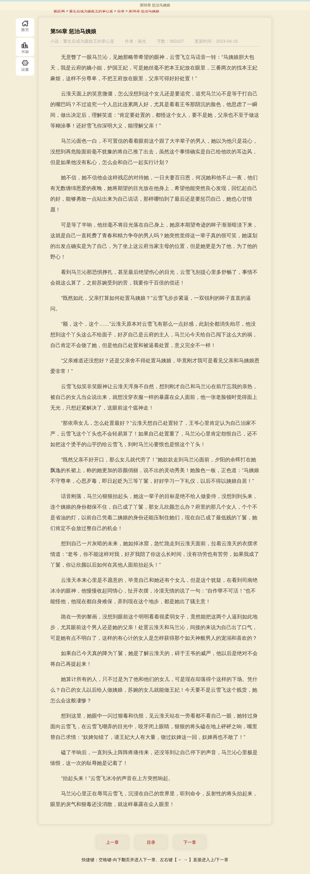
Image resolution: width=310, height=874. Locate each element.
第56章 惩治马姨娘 (144, 11)
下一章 (189, 842)
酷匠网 (59, 11)
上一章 (112, 842)
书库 (25, 47)
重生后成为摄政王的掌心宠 (91, 11)
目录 (25, 66)
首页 (25, 27)
